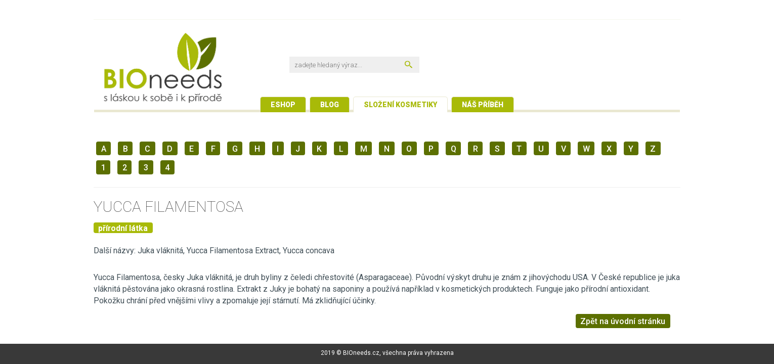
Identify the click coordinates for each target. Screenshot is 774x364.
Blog (329, 105)
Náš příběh (482, 105)
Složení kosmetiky (400, 105)
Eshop (283, 105)
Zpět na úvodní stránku (622, 321)
